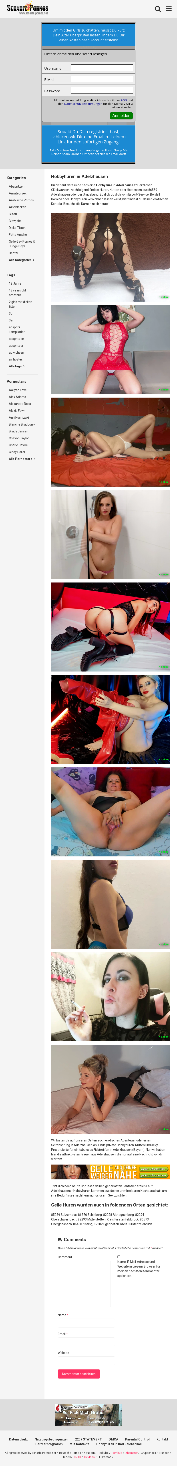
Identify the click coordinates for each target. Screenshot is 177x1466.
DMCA (113, 1439)
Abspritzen (16, 186)
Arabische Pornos (21, 200)
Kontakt (162, 1439)
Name (63, 1315)
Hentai (13, 253)
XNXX (77, 1457)
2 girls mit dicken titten (20, 304)
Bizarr (13, 214)
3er (11, 320)
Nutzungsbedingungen (51, 1439)
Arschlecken (17, 207)
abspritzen (16, 339)
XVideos (89, 1457)
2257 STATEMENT (88, 1439)
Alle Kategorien (21, 260)
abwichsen (16, 352)
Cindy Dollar (17, 452)
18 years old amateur (17, 293)
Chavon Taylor (19, 438)
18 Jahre (15, 283)
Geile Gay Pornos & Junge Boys (22, 244)
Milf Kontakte (79, 1444)
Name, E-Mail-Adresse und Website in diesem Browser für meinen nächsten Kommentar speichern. (138, 1269)
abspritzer (16, 345)
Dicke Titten (17, 228)
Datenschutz (18, 1439)
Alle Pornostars (22, 459)
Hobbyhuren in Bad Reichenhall (119, 1444)
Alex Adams (17, 397)
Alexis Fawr (17, 410)
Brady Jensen (18, 431)
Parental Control (137, 1439)
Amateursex (17, 193)
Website (63, 1353)
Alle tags (16, 366)
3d (10, 313)
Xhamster (131, 1452)
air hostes (16, 359)
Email (63, 1334)
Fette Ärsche (18, 234)
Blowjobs (15, 221)
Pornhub (117, 1452)
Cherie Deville (18, 445)
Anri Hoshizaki (19, 417)
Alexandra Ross (20, 404)
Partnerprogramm (49, 1444)
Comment (65, 1257)
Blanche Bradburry (22, 424)
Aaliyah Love (18, 390)
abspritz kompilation (17, 329)
